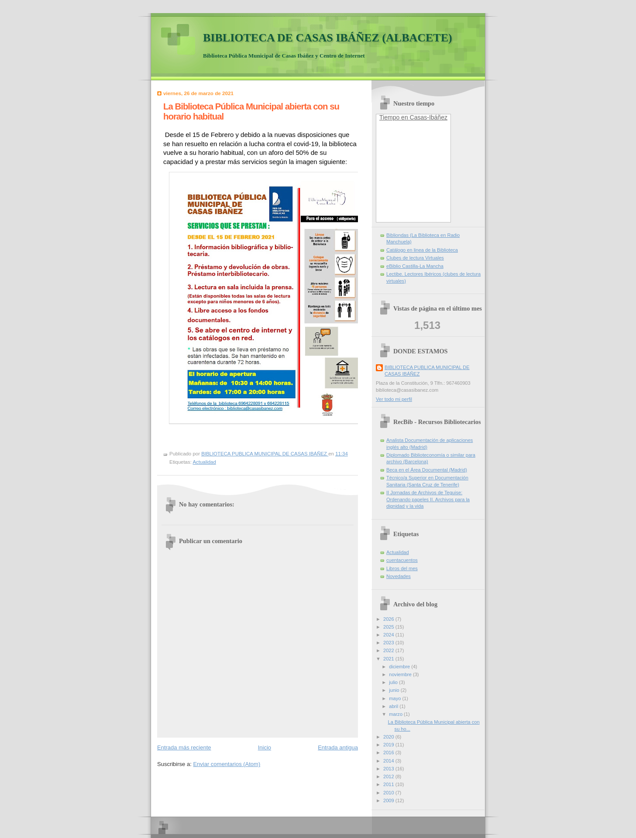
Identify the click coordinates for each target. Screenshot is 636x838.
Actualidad (204, 462)
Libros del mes (402, 568)
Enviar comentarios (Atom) (226, 764)
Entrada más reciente (184, 747)
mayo (395, 698)
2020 (389, 736)
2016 (389, 752)
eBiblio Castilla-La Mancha (414, 266)
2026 (389, 619)
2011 (389, 784)
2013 (389, 768)
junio (394, 690)
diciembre (400, 666)
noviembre (401, 674)
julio (394, 682)
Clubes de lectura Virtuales (415, 257)
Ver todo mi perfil (394, 399)
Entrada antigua (338, 747)
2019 (389, 744)
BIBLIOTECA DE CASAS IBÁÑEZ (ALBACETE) (327, 37)
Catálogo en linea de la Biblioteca (422, 250)
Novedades (398, 576)
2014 (389, 760)
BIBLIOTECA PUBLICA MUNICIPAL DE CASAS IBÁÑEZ (427, 370)
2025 (389, 626)
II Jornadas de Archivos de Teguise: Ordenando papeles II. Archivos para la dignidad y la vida (428, 499)
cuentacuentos (402, 560)
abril (394, 706)
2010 (389, 792)
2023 (389, 642)
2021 (389, 658)
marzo (396, 714)
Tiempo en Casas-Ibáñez (413, 117)
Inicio (264, 747)
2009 (389, 800)
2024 (389, 634)
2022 (389, 650)
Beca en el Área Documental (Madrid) (426, 469)
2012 (389, 776)
